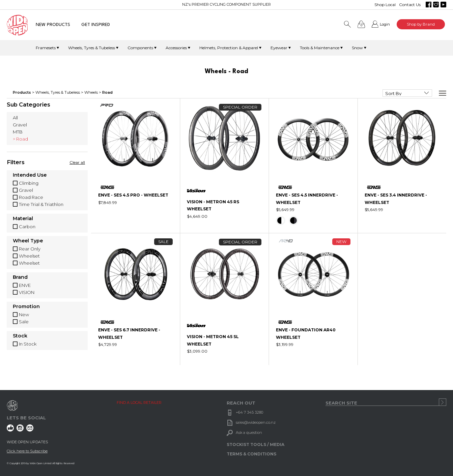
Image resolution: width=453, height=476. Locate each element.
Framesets (46, 47)
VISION (26, 292)
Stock (20, 336)
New (24, 314)
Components (140, 47)
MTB (18, 132)
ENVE (25, 285)
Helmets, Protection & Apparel (228, 47)
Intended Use (30, 175)
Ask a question (249, 432)
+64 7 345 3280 (249, 412)
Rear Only (29, 248)
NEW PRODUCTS (53, 25)
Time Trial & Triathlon (41, 204)
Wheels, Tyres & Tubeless (91, 47)
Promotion (26, 306)
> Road (20, 139)
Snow (357, 47)
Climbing (28, 183)
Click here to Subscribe (27, 451)
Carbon (27, 226)
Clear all (77, 162)
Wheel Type (28, 241)
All (15, 117)
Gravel (20, 124)
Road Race (31, 197)
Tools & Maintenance (319, 47)
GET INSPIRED (95, 25)
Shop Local (385, 4)
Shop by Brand (421, 24)
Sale (24, 321)
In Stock (27, 344)
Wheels (91, 92)
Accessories (176, 47)
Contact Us (410, 4)
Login (385, 24)
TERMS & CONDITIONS (251, 453)
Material (23, 218)
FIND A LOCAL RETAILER (139, 402)
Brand (20, 277)
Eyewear (279, 47)
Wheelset (29, 256)
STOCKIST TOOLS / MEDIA (255, 444)
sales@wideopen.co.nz (256, 422)
